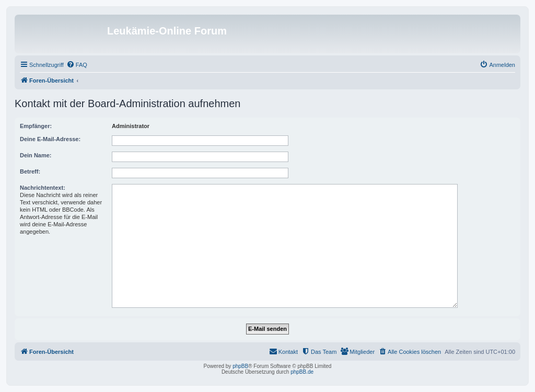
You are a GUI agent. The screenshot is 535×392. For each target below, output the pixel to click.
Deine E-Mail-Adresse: (50, 139)
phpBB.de (301, 372)
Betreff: (30, 171)
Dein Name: (36, 155)
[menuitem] (76, 65)
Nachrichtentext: (42, 188)
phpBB (240, 366)
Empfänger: (36, 126)
